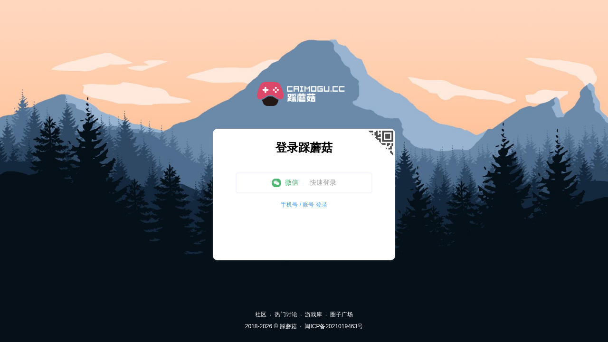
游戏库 (313, 314)
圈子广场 (341, 314)
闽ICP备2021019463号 (333, 326)
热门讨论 (286, 314)
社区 (260, 314)
